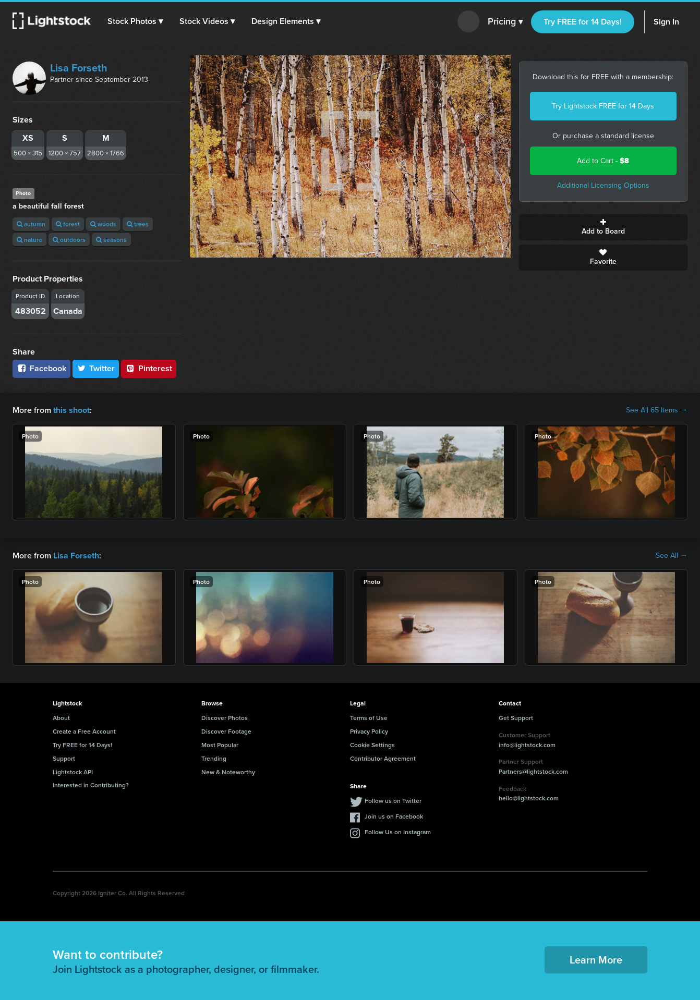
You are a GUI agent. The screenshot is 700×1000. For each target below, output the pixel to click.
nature (29, 239)
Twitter (96, 368)
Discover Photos (224, 717)
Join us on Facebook (394, 816)
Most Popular (219, 744)
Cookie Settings (372, 744)
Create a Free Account (84, 731)
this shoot (71, 410)
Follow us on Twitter (393, 800)
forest (68, 223)
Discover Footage (226, 731)
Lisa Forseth (78, 68)
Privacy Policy (369, 731)
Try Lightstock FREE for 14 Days (603, 106)
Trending (213, 758)
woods (103, 223)
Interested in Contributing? (91, 785)
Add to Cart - (603, 160)
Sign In (666, 22)
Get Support (516, 717)
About (61, 717)
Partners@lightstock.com (533, 771)
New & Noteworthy (228, 771)
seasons (111, 239)
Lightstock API (73, 771)
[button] (135, 21)
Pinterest (148, 368)
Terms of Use (369, 717)
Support (64, 758)
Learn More (596, 959)
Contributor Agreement (383, 758)
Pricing (505, 21)
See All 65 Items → (656, 410)
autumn (31, 223)
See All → (671, 556)
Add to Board (603, 227)
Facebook (41, 368)
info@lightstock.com (527, 744)
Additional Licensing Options (603, 185)
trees (138, 223)
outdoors (69, 239)
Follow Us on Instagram (398, 831)
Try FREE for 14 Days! (583, 22)
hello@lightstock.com (529, 798)
